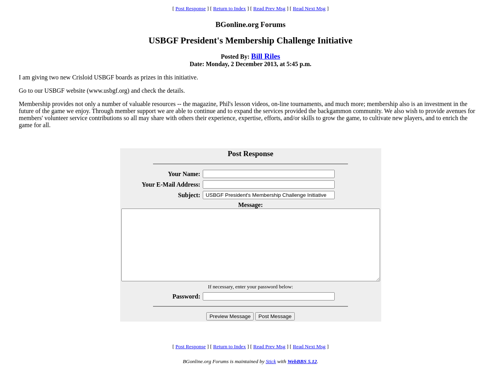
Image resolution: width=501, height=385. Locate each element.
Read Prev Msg (269, 8)
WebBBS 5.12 (302, 375)
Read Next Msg (309, 8)
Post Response (190, 8)
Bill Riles (265, 56)
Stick (271, 375)
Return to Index (229, 8)
